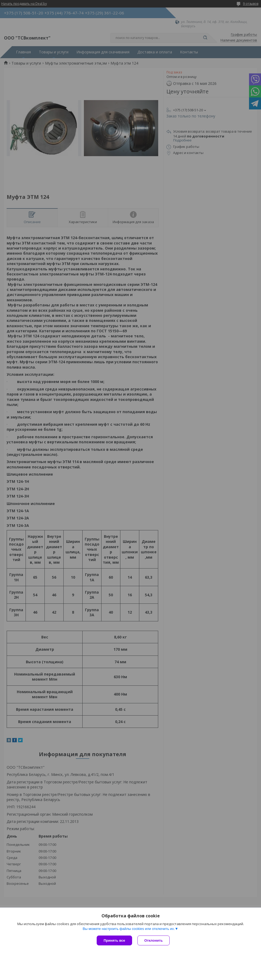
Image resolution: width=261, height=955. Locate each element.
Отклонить (153, 940)
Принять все (114, 940)
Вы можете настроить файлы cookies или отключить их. (129, 929)
